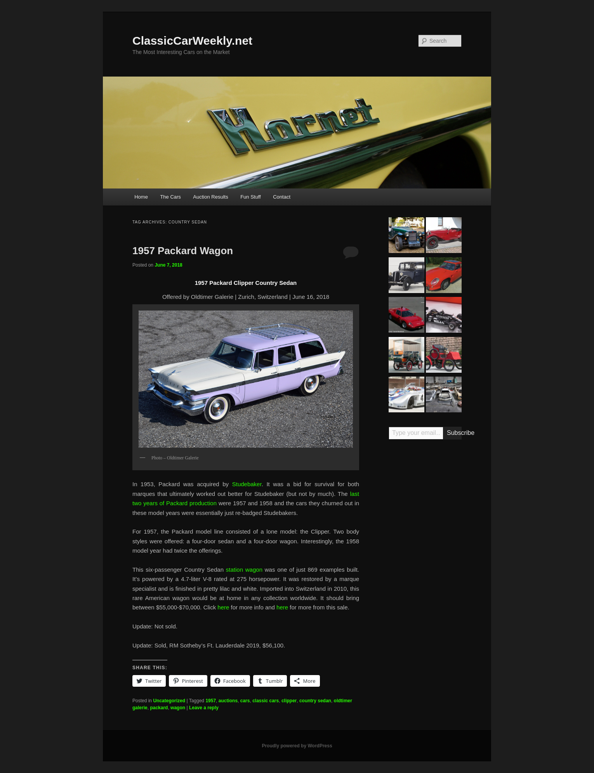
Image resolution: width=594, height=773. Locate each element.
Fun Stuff (250, 197)
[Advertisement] (425, 566)
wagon (177, 707)
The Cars (170, 197)
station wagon (244, 569)
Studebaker (247, 484)
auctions (228, 700)
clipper (289, 700)
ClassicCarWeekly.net (192, 40)
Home (141, 197)
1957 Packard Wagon (182, 251)
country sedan (315, 700)
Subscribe (454, 432)
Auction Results (210, 197)
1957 (210, 700)
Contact (281, 197)
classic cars (265, 700)
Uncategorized (169, 700)
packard (159, 707)
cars (245, 700)
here (223, 607)
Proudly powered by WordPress (297, 746)
